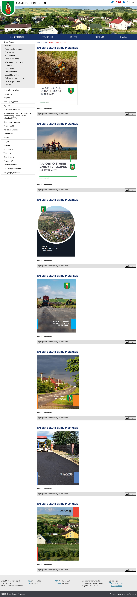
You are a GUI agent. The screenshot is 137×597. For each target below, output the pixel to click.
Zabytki (6, 141)
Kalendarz (96, 37)
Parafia (6, 137)
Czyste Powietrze (10, 165)
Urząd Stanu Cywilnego (13, 75)
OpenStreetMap (117, 583)
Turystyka (7, 153)
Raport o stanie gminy (13, 49)
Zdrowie (7, 145)
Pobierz (130, 114)
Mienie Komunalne (11, 90)
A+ (130, 2)
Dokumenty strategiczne (14, 78)
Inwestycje (8, 94)
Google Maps (116, 585)
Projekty (7, 98)
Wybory (7, 105)
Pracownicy (8, 52)
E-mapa (121, 37)
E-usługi (71, 37)
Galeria (7, 85)
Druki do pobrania (11, 81)
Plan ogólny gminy (11, 102)
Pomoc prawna (10, 72)
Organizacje (8, 149)
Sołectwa (7, 65)
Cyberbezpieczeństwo (12, 169)
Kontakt (7, 45)
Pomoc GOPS (9, 126)
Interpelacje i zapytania (13, 62)
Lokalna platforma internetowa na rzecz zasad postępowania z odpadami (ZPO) (17, 115)
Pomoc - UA (8, 161)
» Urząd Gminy (42, 42)
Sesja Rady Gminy (11, 59)
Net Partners (131, 594)
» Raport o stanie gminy (57, 42)
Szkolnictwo (8, 133)
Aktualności (45, 37)
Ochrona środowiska (12, 109)
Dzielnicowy (8, 68)
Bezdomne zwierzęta (12, 122)
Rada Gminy (9, 55)
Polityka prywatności (12, 172)
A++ (134, 2)
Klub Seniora (9, 157)
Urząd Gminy (19, 42)
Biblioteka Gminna (11, 130)
